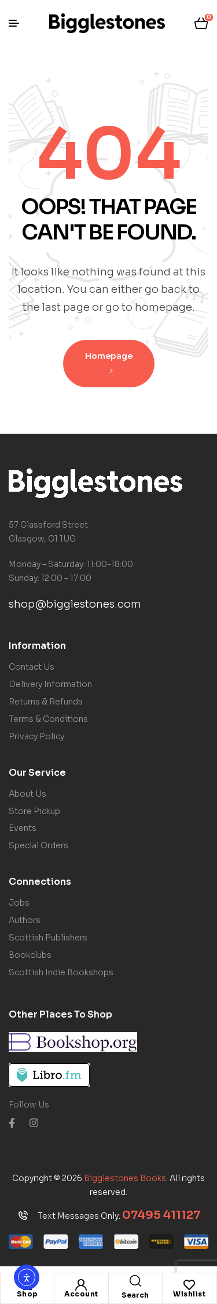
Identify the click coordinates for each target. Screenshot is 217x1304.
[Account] (81, 1285)
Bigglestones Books (125, 1178)
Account (81, 1294)
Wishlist (189, 1294)
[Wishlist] (189, 1285)
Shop (27, 1294)
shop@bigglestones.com (75, 604)
